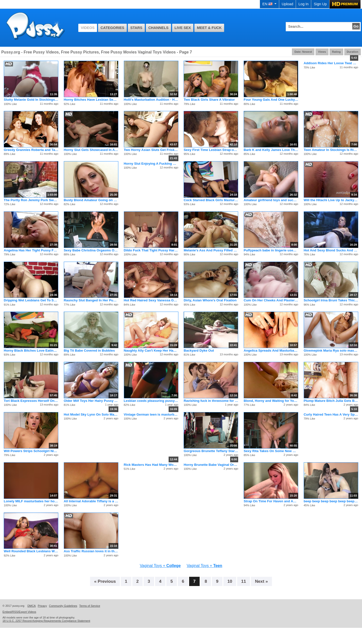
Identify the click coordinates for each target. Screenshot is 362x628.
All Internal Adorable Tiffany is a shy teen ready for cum (91, 501)
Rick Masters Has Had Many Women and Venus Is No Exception (151, 465)
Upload (287, 4)
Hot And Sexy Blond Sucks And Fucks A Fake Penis (331, 250)
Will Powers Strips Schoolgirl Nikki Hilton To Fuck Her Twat (31, 451)
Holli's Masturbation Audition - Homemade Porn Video (151, 99)
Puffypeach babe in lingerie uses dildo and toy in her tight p (271, 250)
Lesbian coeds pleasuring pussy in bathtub (151, 401)
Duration (352, 51)
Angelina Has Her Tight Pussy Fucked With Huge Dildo (31, 250)
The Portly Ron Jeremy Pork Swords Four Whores (31, 200)
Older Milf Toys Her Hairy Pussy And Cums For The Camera (91, 401)
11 (243, 581)
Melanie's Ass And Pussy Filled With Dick (211, 250)
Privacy (42, 605)
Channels (158, 28)
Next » (261, 581)
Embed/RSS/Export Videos (19, 611)
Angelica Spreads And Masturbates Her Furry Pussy (271, 350)
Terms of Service (89, 605)
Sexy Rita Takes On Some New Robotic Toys (271, 451)
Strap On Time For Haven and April (271, 501)
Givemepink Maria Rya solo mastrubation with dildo (331, 350)
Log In (303, 4)
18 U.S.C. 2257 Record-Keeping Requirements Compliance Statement (46, 620)
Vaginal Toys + (160, 566)
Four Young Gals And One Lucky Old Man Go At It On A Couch (271, 99)
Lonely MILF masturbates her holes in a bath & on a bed (31, 501)
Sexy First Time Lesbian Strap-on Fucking (211, 150)
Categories (112, 28)
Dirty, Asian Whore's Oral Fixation (210, 300)
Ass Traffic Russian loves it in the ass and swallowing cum (91, 551)
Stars (136, 28)
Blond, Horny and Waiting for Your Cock (271, 401)
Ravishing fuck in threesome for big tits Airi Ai (211, 401)
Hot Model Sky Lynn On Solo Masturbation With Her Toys (91, 414)
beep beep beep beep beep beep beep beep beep (331, 501)
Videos (88, 28)
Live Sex (183, 28)
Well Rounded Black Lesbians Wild (31, 551)
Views (322, 51)
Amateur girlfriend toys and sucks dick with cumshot (271, 200)
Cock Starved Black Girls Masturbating (211, 200)
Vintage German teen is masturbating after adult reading (151, 414)
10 (229, 581)
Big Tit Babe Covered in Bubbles (89, 350)
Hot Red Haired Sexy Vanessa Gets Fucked (151, 300)
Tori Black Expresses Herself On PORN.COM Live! (31, 401)
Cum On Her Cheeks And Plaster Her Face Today (271, 300)
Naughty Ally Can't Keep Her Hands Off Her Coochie (151, 350)
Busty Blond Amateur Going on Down (91, 200)
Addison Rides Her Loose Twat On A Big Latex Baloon (331, 63)
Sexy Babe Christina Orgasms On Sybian (91, 250)
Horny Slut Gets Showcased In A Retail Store (91, 150)
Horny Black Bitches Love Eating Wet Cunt (31, 350)
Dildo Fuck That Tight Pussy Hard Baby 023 (151, 250)
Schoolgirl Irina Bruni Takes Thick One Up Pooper (331, 300)
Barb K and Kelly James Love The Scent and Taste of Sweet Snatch (271, 150)
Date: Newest (303, 51)
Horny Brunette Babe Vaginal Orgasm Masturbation (211, 465)
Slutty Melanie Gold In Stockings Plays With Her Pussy (31, 99)
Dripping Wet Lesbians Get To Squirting (31, 300)
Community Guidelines (63, 605)
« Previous (105, 581)
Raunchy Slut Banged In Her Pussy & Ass (91, 300)
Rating (336, 51)
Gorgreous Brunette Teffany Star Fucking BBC (211, 451)
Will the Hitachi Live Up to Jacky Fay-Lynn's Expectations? (331, 200)
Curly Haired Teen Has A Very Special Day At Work (331, 414)
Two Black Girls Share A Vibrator (209, 99)
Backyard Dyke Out (199, 350)
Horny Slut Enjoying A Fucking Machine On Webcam (151, 163)
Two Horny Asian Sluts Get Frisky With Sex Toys (151, 150)
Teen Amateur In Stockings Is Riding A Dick (331, 150)
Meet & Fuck (209, 28)
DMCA (32, 605)
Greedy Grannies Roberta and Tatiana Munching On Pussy (31, 150)
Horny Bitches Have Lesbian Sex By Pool (91, 99)
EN (269, 4)
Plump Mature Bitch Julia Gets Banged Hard (331, 401)
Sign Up (320, 4)
